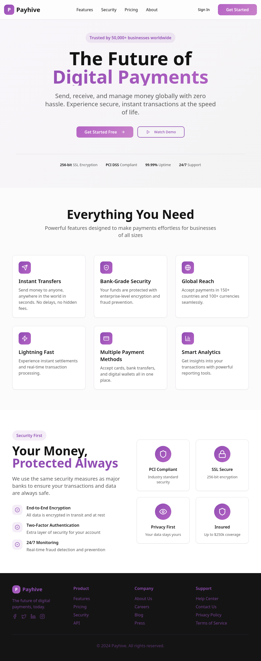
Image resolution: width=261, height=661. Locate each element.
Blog (139, 615)
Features (84, 9)
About (152, 9)
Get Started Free (105, 132)
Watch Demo (161, 131)
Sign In (204, 9)
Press (140, 623)
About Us (143, 598)
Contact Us (206, 607)
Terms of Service (211, 623)
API (76, 623)
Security (108, 9)
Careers (142, 607)
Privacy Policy (208, 615)
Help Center (207, 598)
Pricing (131, 9)
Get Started (237, 9)
